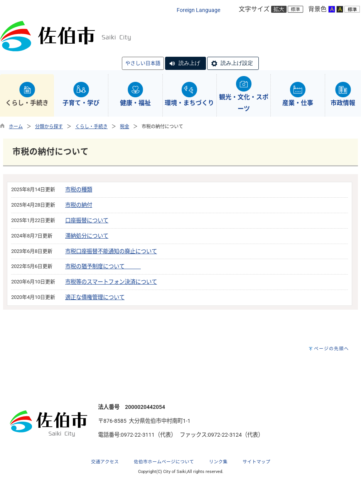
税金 (124, 126)
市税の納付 (78, 205)
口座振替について (86, 220)
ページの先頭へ (331, 348)
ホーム (16, 126)
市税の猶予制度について (103, 266)
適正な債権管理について (95, 297)
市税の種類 (78, 189)
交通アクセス (105, 461)
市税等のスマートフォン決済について (111, 282)
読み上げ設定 (237, 63)
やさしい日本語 (142, 63)
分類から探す (49, 126)
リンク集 (218, 461)
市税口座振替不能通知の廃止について (111, 251)
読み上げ (189, 63)
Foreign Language (198, 10)
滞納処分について (86, 236)
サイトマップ (256, 461)
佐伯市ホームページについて (164, 461)
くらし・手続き (91, 126)
